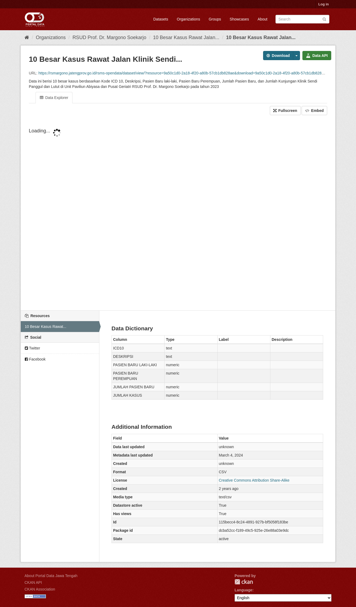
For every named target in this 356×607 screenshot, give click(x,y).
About (262, 19)
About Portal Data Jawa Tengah (51, 576)
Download (278, 55)
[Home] (27, 37)
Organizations (188, 19)
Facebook (35, 359)
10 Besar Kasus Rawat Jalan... (186, 37)
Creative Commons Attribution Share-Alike (254, 480)
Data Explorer (54, 97)
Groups (215, 19)
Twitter (32, 348)
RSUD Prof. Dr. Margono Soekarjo (109, 37)
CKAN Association (40, 589)
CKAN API (33, 582)
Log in (323, 4)
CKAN (244, 582)
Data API (317, 55)
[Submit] (324, 18)
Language (243, 590)
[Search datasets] (302, 19)
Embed (314, 110)
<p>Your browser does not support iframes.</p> (178, 213)
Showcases (239, 19)
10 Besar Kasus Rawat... (45, 326)
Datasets (160, 19)
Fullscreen (285, 110)
